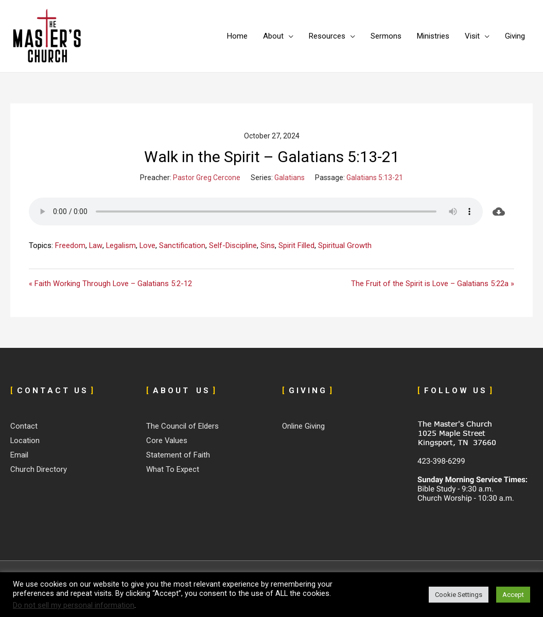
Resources (327, 36)
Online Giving (303, 426)
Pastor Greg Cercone (206, 177)
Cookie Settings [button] (458, 594)
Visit (472, 36)
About (273, 36)
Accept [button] (513, 594)
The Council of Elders (182, 426)
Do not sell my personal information (73, 605)
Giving (515, 36)
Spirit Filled (297, 245)
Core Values (167, 441)
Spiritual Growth (346, 245)
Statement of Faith (178, 455)
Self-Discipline (234, 245)
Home (237, 36)
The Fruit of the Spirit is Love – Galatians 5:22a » (432, 283)
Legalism (121, 245)
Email (19, 455)
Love (148, 245)
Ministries (433, 36)
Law (95, 245)
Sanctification (183, 245)
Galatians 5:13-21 (374, 177)
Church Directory (38, 469)
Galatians (289, 177)
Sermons (386, 36)
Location (25, 441)
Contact (24, 426)
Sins (268, 245)
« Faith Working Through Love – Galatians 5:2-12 (110, 283)
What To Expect (172, 469)
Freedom (70, 245)
